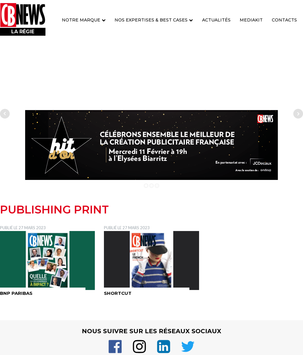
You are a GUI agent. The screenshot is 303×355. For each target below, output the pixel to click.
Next (298, 114)
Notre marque (84, 20)
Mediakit (251, 20)
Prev (5, 114)
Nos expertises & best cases (154, 20)
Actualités (216, 20)
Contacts (284, 20)
